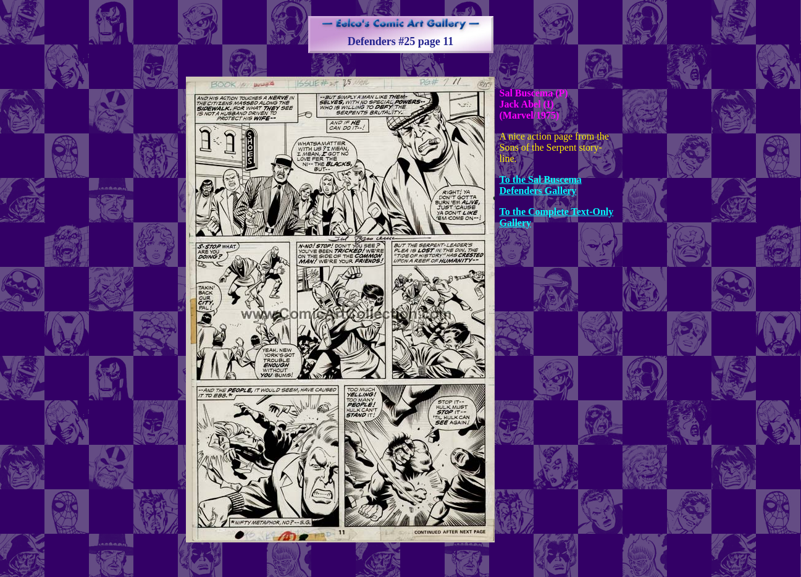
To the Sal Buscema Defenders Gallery (541, 185)
